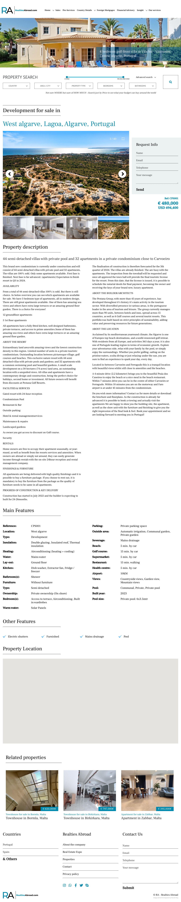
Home (47, 10)
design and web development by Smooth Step (165, 898)
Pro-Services (69, 10)
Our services (155, 10)
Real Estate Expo (72, 852)
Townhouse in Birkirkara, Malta (89, 816)
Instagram (64, 885)
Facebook (75, 885)
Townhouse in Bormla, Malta (32, 816)
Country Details (84, 10)
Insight (140, 10)
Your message (144, 175)
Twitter (81, 885)
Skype (87, 885)
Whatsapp (70, 885)
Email (139, 160)
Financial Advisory (126, 10)
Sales (57, 10)
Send (140, 189)
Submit (128, 888)
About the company (74, 844)
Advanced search (144, 77)
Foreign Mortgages (106, 10)
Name (139, 153)
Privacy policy (71, 874)
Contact (67, 866)
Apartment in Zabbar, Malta (147, 816)
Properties (69, 859)
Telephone (142, 168)
